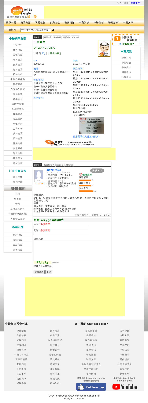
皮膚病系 (18, 64)
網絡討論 (60, 165)
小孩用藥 (126, 77)
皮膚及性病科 (17, 209)
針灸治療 (18, 50)
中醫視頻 (11, 29)
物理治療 (18, 235)
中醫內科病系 (17, 79)
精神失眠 (18, 74)
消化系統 (18, 94)
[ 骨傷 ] (40, 53)
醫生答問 (57, 37)
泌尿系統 (18, 148)
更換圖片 (56, 263)
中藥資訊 (84, 22)
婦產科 (17, 199)
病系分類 (25, 22)
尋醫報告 (40, 22)
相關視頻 (66, 37)
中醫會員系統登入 (91, 364)
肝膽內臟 (18, 143)
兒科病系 (18, 69)
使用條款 (91, 374)
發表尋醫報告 (48, 165)
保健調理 (18, 153)
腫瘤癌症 (18, 84)
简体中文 (135, 3)
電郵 (36, 230)
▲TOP (107, 215)
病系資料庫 (91, 340)
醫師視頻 (124, 359)
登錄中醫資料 (91, 369)
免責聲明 (124, 374)
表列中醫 (18, 182)
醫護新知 (70, 22)
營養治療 (18, 249)
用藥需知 (126, 72)
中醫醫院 (124, 354)
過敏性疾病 (18, 104)
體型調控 (18, 163)
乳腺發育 (18, 158)
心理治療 (18, 240)
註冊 (126, 3)
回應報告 (96, 215)
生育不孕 (18, 128)
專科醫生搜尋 (17, 219)
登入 (119, 3)
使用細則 (69, 165)
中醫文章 (128, 22)
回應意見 (38, 239)
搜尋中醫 (11, 22)
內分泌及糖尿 (17, 89)
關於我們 (124, 369)
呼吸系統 (18, 124)
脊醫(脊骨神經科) (17, 214)
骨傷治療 (18, 54)
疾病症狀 (55, 22)
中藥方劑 (126, 58)
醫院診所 (113, 22)
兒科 (17, 194)
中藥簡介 (126, 67)
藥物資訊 (91, 350)
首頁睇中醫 (91, 331)
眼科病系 (18, 138)
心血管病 (18, 119)
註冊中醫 (18, 177)
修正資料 (75, 37)
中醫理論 (126, 62)
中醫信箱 (99, 22)
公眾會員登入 (124, 364)
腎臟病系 (18, 114)
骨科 (17, 204)
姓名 (36, 224)
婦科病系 (18, 59)
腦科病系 (18, 133)
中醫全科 (18, 45)
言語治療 (18, 244)
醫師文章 (91, 359)
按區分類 (124, 335)
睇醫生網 (18, 188)
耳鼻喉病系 (18, 109)
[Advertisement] (94, 12)
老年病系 (18, 99)
